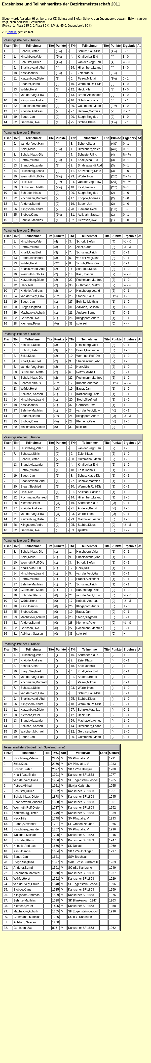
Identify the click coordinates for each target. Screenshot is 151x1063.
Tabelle (12, 32)
